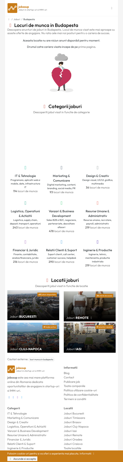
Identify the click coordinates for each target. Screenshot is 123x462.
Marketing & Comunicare (61, 178)
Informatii (87, 453)
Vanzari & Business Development (61, 213)
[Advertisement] (61, 139)
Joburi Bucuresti (74, 413)
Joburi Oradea (73, 439)
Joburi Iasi (70, 431)
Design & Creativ (97, 176)
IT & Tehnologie (25, 176)
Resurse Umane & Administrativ (98, 213)
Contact (69, 377)
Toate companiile (74, 386)
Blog (66, 373)
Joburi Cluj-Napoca (76, 426)
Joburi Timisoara (74, 418)
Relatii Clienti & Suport (61, 250)
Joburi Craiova (73, 444)
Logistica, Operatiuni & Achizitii (25, 213)
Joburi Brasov (72, 422)
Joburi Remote (73, 435)
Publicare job (72, 382)
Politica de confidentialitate (81, 394)
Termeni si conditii (75, 399)
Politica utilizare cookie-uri (80, 390)
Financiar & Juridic (25, 250)
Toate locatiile (72, 448)
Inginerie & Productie (97, 250)
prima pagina (86, 47)
